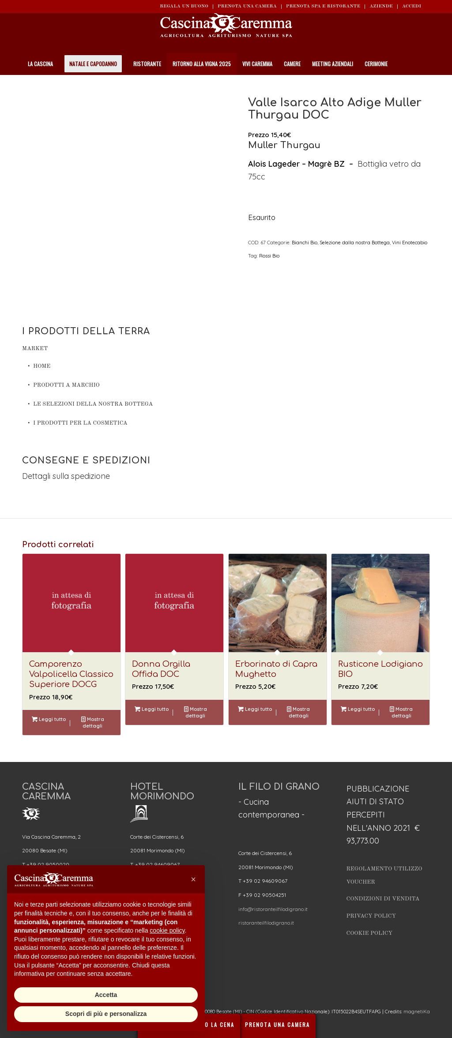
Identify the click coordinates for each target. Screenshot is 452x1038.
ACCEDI (411, 6)
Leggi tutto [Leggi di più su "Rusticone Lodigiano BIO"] (358, 709)
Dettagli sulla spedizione (66, 476)
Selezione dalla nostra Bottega (355, 242)
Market (35, 348)
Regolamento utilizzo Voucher (384, 875)
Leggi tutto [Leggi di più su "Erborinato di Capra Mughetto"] (255, 709)
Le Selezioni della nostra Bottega (93, 404)
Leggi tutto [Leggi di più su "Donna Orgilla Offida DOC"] (152, 709)
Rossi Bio (269, 256)
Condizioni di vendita (383, 899)
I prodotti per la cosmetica (80, 423)
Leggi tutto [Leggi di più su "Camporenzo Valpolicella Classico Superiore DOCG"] (49, 719)
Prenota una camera (247, 6)
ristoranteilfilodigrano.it (266, 922)
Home (41, 366)
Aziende (381, 6)
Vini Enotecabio (409, 242)
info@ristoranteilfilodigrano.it (273, 909)
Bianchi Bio (304, 242)
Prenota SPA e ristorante (323, 6)
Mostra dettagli (92, 722)
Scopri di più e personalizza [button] (106, 1013)
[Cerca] (425, 86)
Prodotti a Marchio (66, 385)
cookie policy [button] (167, 930)
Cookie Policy (369, 933)
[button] (193, 879)
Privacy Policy (371, 916)
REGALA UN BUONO (184, 6)
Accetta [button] (106, 994)
